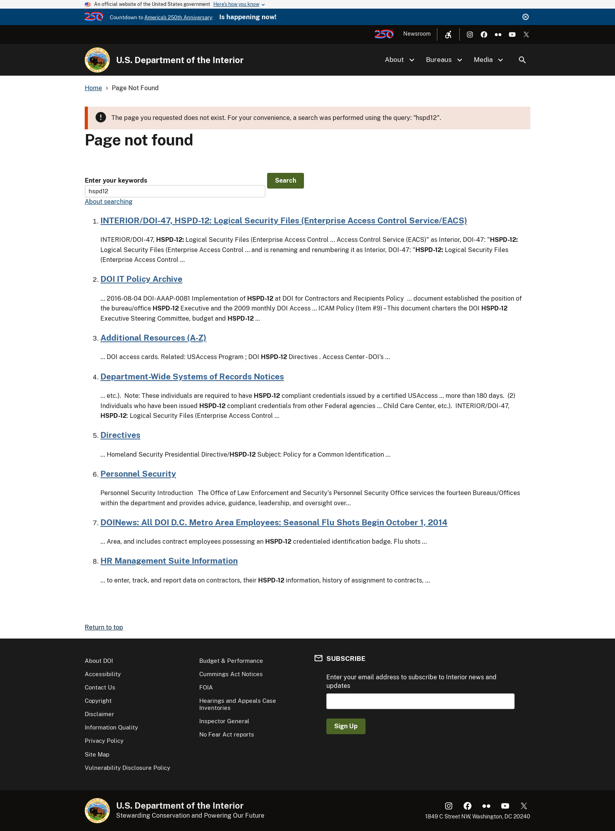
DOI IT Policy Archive (141, 279)
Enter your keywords (116, 180)
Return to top (104, 627)
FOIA (206, 687)
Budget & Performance (231, 660)
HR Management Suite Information (169, 561)
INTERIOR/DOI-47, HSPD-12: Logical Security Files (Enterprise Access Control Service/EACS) (283, 220)
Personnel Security (138, 474)
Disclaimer (99, 714)
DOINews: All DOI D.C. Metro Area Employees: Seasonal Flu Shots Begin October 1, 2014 (274, 522)
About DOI (99, 660)
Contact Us (100, 687)
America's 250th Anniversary (178, 17)
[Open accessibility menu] (448, 34)
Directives (120, 435)
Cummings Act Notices (231, 674)
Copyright (98, 700)
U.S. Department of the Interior (180, 60)
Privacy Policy (104, 740)
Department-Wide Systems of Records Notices (192, 376)
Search (522, 60)
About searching (109, 201)
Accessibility (103, 674)
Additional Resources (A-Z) (153, 338)
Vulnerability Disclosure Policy (127, 767)
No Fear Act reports (226, 734)
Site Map (97, 754)
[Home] (97, 60)
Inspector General (224, 721)
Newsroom (417, 33)
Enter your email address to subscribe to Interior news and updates (411, 681)
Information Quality (111, 727)
